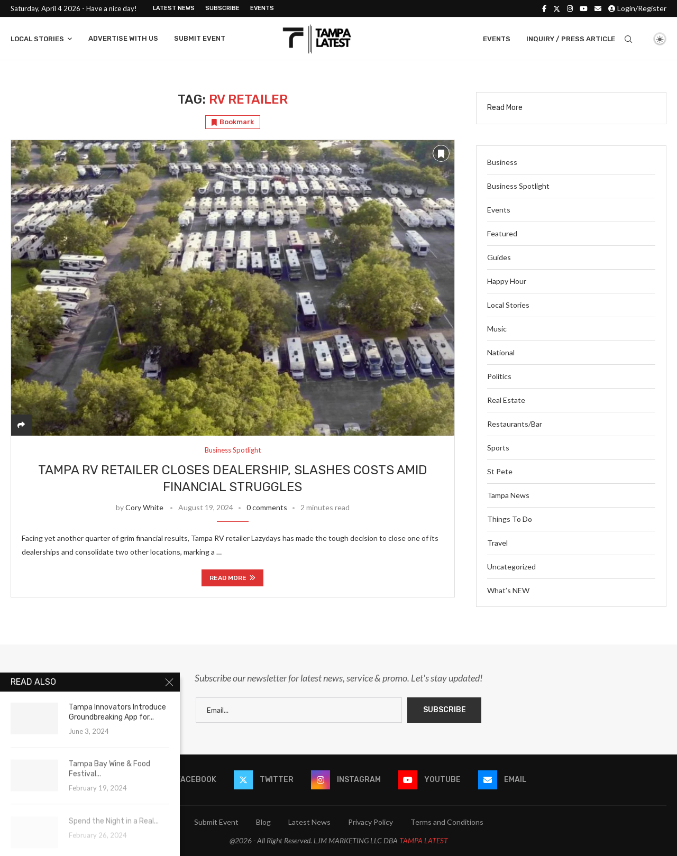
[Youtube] (584, 8)
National (501, 352)
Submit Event (199, 38)
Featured (502, 233)
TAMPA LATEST (423, 840)
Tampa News (508, 495)
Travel (497, 542)
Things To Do (509, 518)
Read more (232, 578)
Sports (498, 447)
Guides (499, 257)
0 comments (266, 507)
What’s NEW (508, 590)
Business (502, 162)
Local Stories (37, 39)
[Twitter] (556, 8)
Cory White (144, 507)
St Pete (500, 471)
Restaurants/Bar (514, 423)
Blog (263, 821)
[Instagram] (570, 8)
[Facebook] (544, 8)
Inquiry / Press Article (570, 39)
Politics (499, 376)
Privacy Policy (370, 821)
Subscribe (222, 8)
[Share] (21, 424)
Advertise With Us (123, 38)
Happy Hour (506, 281)
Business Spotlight (518, 185)
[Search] (628, 39)
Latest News (174, 8)
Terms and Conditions (446, 821)
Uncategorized (511, 566)
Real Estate (506, 399)
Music (497, 328)
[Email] (597, 8)
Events (262, 8)
